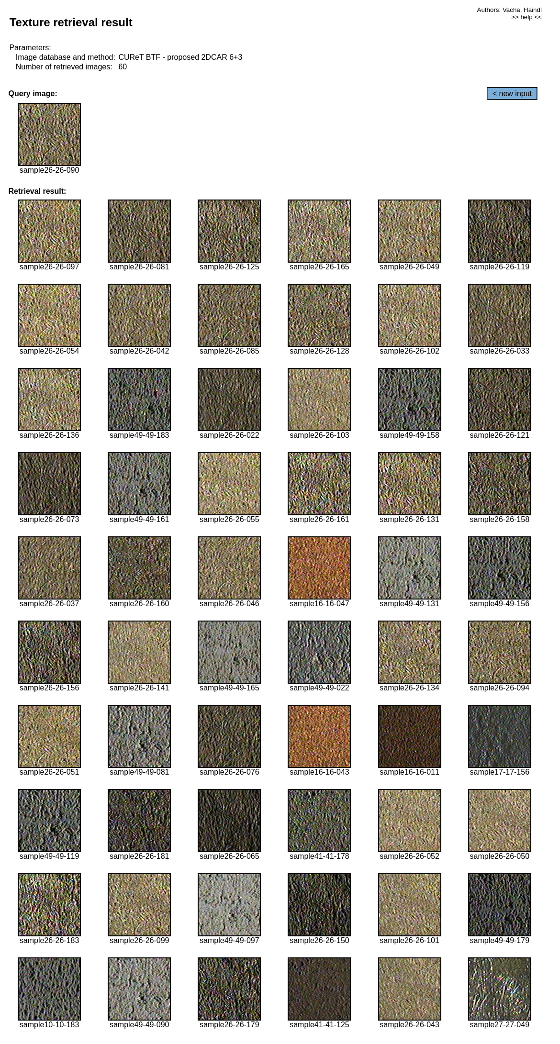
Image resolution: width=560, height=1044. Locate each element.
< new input (512, 93)
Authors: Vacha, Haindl (509, 9)
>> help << (526, 17)
